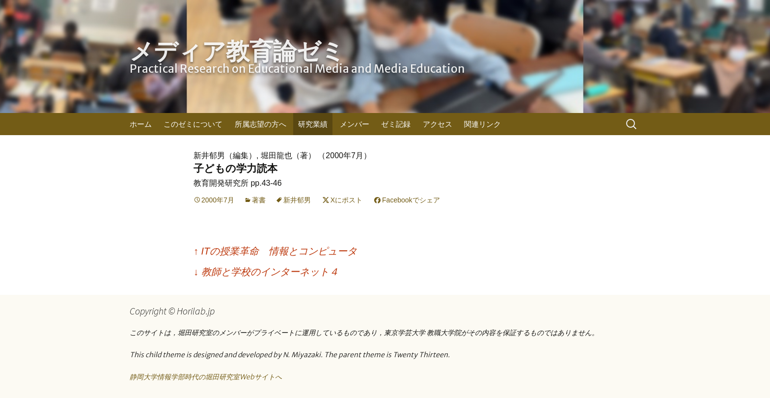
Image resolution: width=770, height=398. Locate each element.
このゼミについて (193, 124)
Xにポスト (346, 200)
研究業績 (313, 124)
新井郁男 (297, 200)
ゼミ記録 (396, 124)
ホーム (141, 124)
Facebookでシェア (411, 200)
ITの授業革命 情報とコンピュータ (275, 251)
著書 (259, 200)
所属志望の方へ (260, 124)
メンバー (354, 124)
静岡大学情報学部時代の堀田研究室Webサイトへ (206, 376)
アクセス (437, 124)
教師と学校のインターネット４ (266, 271)
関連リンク (482, 124)
